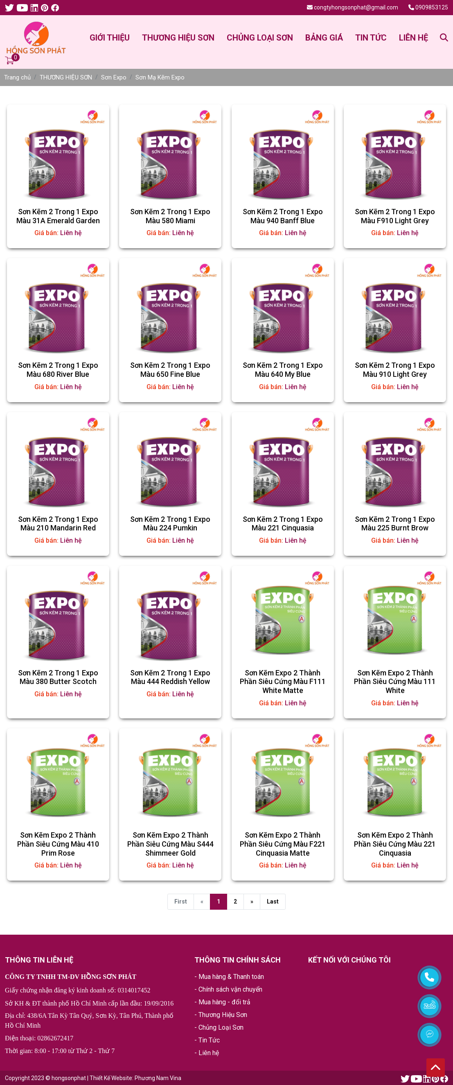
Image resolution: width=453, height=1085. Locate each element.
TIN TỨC (371, 38)
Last (273, 901)
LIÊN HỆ (413, 38)
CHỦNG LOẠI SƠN (260, 38)
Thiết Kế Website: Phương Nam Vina (135, 1078)
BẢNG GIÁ (324, 38)
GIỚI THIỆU (110, 38)
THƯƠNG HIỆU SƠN (178, 38)
